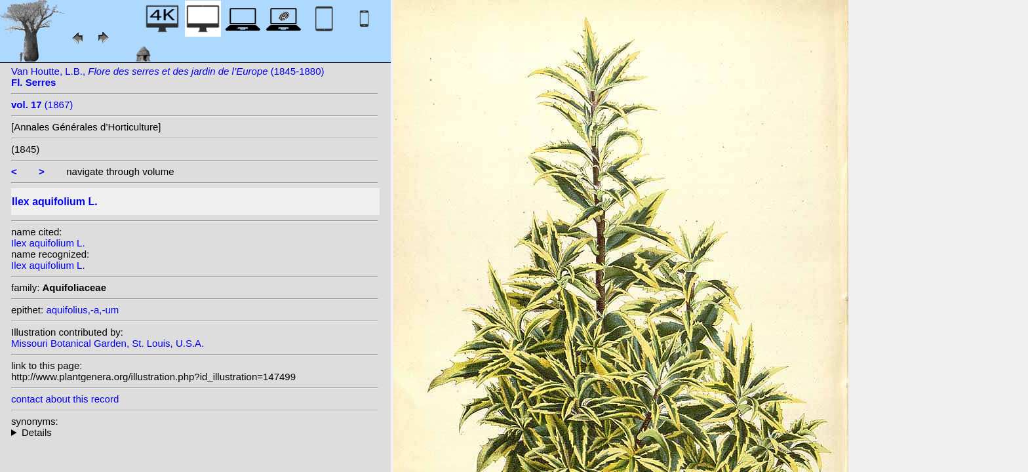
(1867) (42, 104)
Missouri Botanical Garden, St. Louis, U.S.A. (107, 343)
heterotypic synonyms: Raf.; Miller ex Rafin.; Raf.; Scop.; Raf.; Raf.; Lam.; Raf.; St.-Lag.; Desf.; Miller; (194, 432)
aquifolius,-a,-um (82, 309)
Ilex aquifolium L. (48, 242)
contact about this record (65, 398)
